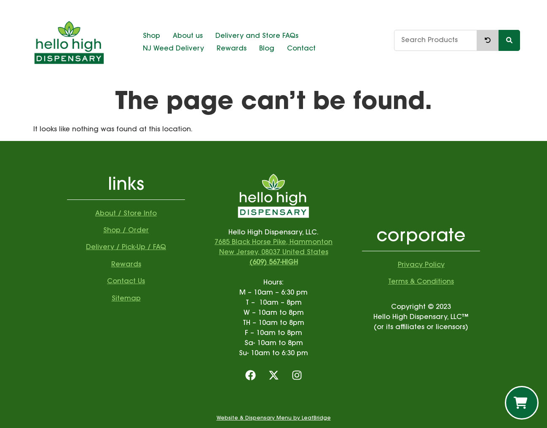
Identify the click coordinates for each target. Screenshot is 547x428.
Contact (301, 48)
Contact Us (126, 281)
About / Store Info (126, 213)
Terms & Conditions (421, 282)
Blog (266, 48)
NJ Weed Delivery (173, 48)
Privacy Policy (421, 265)
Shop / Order (126, 230)
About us (188, 36)
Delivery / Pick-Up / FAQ (126, 247)
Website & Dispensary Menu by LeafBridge (274, 418)
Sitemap (126, 298)
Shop (151, 36)
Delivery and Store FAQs (256, 36)
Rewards (232, 48)
